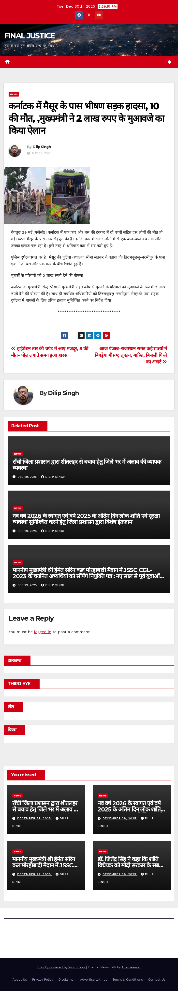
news (13, 94)
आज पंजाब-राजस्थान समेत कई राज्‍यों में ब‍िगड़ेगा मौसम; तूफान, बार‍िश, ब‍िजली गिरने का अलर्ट (131, 355)
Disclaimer (66, 979)
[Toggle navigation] (87, 62)
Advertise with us (93, 979)
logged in (42, 631)
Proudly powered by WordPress (61, 967)
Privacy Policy (42, 979)
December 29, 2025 (34, 818)
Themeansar (131, 967)
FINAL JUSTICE (29, 35)
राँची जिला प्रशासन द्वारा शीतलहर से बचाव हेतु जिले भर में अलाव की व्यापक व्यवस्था (87, 464)
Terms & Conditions (128, 979)
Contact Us (157, 979)
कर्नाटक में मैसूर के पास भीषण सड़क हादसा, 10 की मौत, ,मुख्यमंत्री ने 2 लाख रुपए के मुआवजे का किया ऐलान (86, 118)
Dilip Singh (42, 147)
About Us (20, 979)
